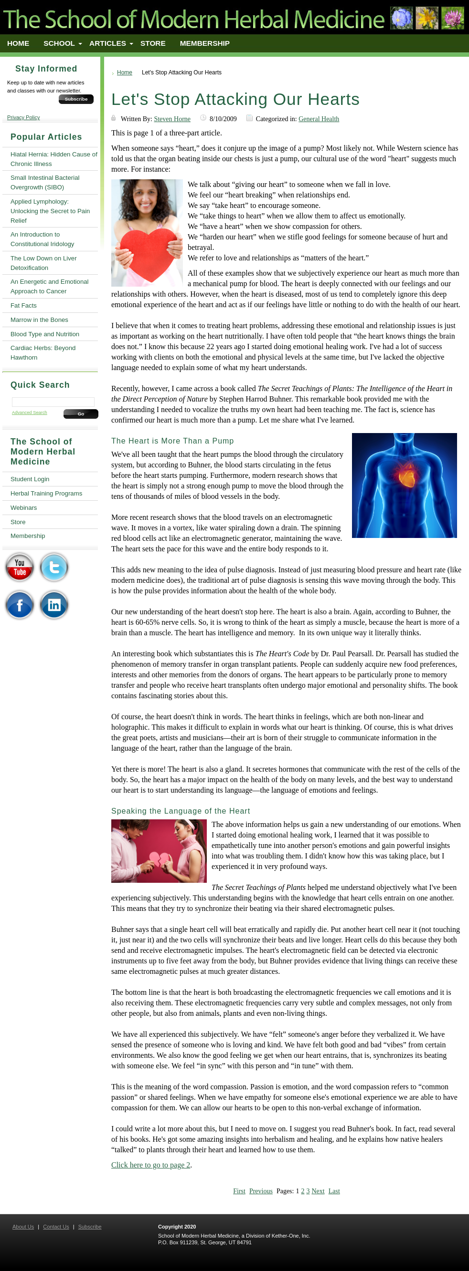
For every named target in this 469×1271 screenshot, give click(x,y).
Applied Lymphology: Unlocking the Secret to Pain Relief (50, 211)
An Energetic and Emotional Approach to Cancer (49, 286)
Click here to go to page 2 (150, 1165)
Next (317, 1191)
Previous (261, 1191)
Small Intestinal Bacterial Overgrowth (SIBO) (45, 182)
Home (18, 43)
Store (153, 43)
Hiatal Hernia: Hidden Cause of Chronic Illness (54, 159)
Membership (205, 43)
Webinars (24, 507)
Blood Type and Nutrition (45, 334)
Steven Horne (172, 119)
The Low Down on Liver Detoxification (44, 263)
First (239, 1191)
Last (334, 1191)
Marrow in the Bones (39, 319)
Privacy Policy (23, 117)
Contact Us (56, 1227)
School (59, 43)
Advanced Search (29, 412)
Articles (107, 43)
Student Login (30, 479)
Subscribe (76, 99)
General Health (318, 119)
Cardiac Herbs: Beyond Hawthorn (43, 352)
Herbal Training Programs (46, 493)
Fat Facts (24, 305)
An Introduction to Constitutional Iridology (42, 239)
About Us (23, 1227)
